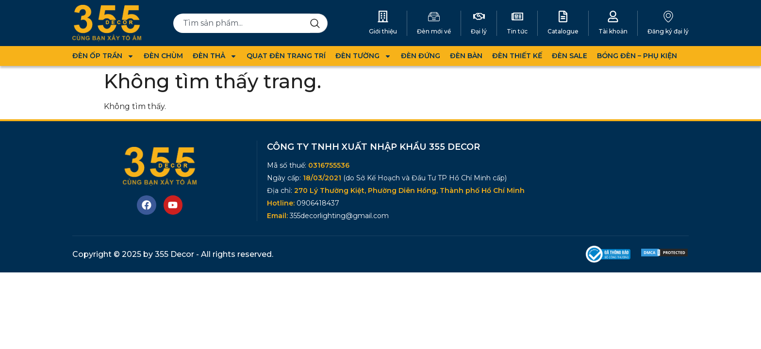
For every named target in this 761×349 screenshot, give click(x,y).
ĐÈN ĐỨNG (420, 55)
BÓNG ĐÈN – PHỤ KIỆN (637, 55)
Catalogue (563, 31)
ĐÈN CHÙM (163, 55)
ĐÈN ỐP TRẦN (103, 56)
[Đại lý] (479, 16)
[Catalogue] (563, 16)
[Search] (319, 23)
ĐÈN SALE (569, 55)
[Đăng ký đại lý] (668, 16)
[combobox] (242, 23)
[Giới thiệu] (383, 16)
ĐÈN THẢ (215, 56)
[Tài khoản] (613, 16)
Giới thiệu (383, 31)
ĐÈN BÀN (466, 55)
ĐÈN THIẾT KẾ (517, 55)
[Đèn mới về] (434, 16)
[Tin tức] (517, 16)
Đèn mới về (434, 31)
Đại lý (479, 31)
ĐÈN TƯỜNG (363, 56)
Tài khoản (613, 31)
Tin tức (517, 31)
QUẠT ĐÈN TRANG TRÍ (286, 55)
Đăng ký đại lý (668, 31)
